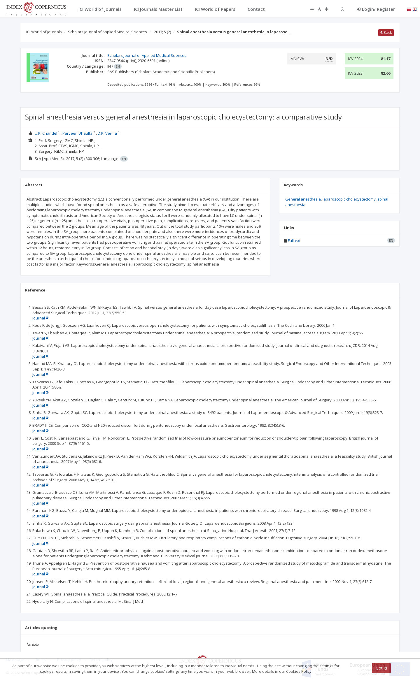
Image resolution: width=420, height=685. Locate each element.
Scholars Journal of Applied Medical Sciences (107, 31)
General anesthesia (303, 199)
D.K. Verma (107, 133)
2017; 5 (162, 31)
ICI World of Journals (44, 31)
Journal (40, 318)
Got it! (381, 668)
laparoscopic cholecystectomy (349, 199)
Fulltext (294, 240)
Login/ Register (376, 9)
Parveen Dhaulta (77, 133)
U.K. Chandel (46, 133)
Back (386, 32)
